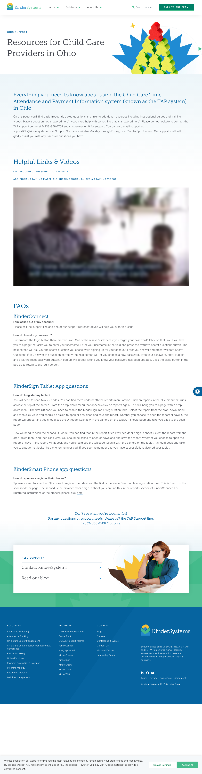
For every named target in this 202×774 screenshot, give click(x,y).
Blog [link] (99, 631)
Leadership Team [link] (106, 655)
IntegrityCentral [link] (67, 650)
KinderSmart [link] (65, 664)
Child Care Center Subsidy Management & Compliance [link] (29, 647)
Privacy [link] (153, 678)
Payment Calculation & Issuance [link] (23, 663)
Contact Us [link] (103, 646)
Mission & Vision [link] (105, 650)
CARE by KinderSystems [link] (71, 631)
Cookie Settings (162, 764)
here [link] (80, 493)
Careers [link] (101, 636)
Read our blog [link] (35, 578)
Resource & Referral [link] (17, 672)
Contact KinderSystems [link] (45, 567)
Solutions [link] (73, 7)
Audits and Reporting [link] (18, 631)
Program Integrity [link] (16, 668)
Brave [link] (177, 684)
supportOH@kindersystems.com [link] (34, 131)
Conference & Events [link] (108, 641)
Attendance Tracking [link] (17, 636)
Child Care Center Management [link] (23, 641)
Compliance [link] (166, 678)
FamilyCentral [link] (66, 646)
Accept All (187, 764)
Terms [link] (144, 678)
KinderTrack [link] (65, 669)
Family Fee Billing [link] (16, 653)
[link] (197, 391)
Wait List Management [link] (18, 677)
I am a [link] (53, 7)
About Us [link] (94, 7)
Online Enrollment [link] (16, 658)
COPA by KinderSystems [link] (71, 641)
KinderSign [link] (64, 660)
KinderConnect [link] (66, 655)
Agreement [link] (180, 678)
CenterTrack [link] (65, 636)
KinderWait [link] (64, 674)
